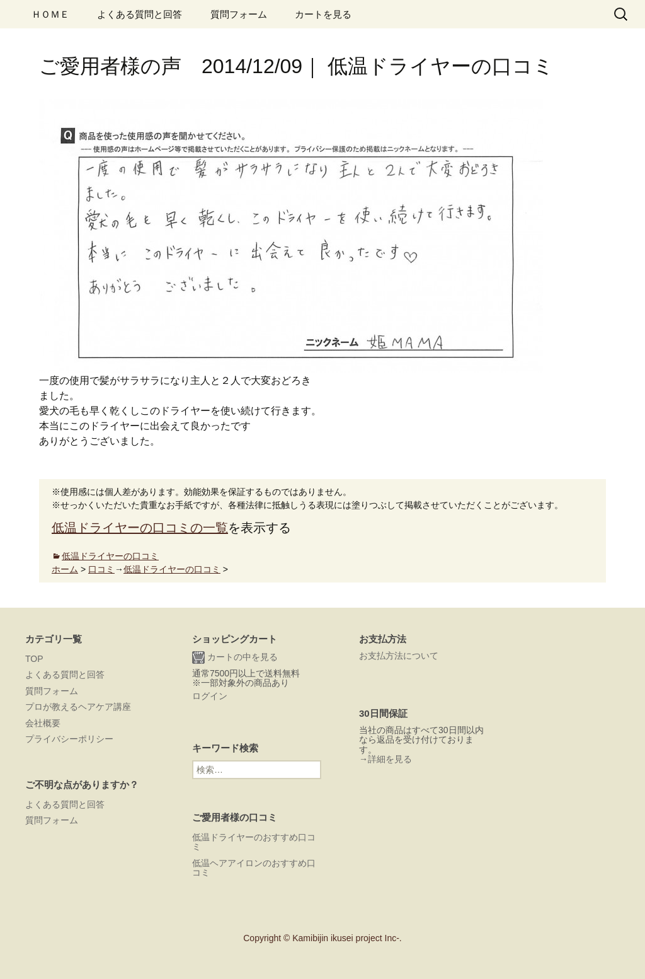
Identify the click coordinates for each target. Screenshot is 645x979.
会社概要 (42, 723)
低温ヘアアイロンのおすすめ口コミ (254, 868)
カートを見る (323, 14)
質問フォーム (238, 14)
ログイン (209, 696)
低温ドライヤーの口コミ (110, 556)
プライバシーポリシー (69, 739)
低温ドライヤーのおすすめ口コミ (254, 842)
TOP (34, 659)
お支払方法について (398, 656)
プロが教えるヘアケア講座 (78, 707)
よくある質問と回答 (139, 14)
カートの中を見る (235, 657)
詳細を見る (390, 759)
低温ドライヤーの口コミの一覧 (140, 528)
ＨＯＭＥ (50, 14)
